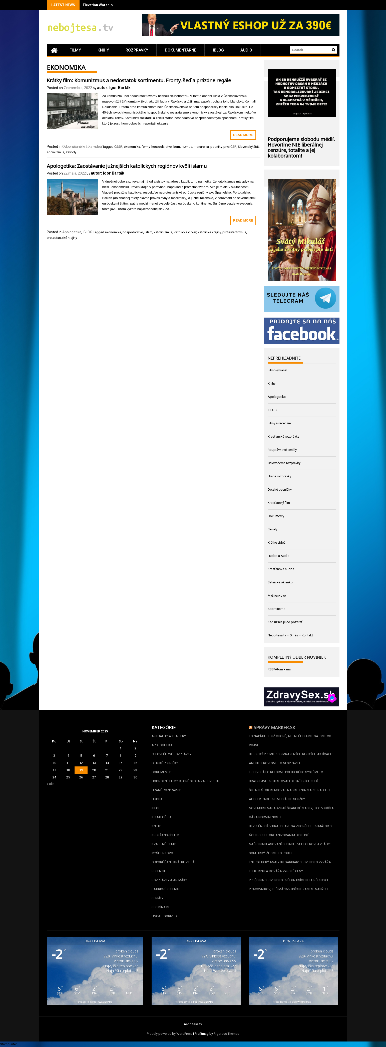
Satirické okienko (280, 582)
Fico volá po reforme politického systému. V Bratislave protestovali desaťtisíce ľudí (286, 776)
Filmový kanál (277, 370)
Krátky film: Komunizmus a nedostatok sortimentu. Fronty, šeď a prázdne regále (139, 79)
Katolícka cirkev (185, 232)
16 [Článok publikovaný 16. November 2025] (135, 763)
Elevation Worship (98, 5)
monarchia (201, 147)
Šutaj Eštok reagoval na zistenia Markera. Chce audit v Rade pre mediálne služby (290, 794)
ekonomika (132, 147)
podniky (216, 147)
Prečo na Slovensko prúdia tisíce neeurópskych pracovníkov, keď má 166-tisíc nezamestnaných (289, 884)
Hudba (157, 799)
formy (146, 147)
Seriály (272, 529)
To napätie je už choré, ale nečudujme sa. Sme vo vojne (290, 740)
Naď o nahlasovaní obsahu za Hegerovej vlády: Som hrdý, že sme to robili (289, 848)
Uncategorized (164, 916)
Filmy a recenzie (279, 423)
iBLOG (218, 50)
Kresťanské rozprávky (283, 436)
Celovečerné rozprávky (284, 463)
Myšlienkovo (277, 595)
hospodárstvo (161, 147)
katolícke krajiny (209, 232)
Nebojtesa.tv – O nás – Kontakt (290, 635)
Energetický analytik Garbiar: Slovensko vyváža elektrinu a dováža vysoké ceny (290, 866)
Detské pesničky (280, 489)
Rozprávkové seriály (282, 450)
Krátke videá (276, 542)
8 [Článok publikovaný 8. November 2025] (120, 755)
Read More (243, 135)
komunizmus (182, 147)
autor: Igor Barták (114, 87)
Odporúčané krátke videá (82, 147)
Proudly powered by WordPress (169, 1033)
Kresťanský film (279, 503)
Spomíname (276, 609)
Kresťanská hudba (281, 569)
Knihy (103, 50)
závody (71, 152)
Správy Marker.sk (274, 727)
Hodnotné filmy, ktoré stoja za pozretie (186, 781)
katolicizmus (163, 232)
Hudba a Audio (278, 556)
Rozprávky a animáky (169, 880)
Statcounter (8, 1044)
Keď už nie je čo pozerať (285, 622)
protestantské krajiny (62, 238)
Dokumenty (276, 516)
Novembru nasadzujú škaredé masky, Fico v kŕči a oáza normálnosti (291, 812)
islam (148, 232)
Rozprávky (137, 50)
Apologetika (71, 232)
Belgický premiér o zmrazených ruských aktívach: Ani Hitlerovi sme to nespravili (291, 758)
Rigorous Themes (226, 1033)
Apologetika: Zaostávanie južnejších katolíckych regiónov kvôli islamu (127, 165)
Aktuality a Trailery (169, 736)
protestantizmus (234, 232)
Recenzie (159, 871)
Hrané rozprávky (279, 476)
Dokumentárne (180, 50)
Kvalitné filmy (164, 844)
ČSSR (118, 147)
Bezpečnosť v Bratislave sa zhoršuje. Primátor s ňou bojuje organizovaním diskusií (290, 830)
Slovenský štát (248, 147)
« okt (50, 784)
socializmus (55, 152)
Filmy (75, 50)
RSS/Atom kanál (279, 669)
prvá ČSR (229, 147)
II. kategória (162, 817)
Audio (246, 50)
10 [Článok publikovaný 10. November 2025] (54, 763)
